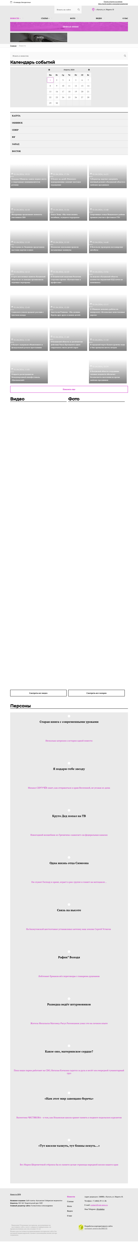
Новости (15, 18)
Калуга (16, 115)
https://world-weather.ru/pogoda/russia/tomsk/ (113, 4)
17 (63, 91)
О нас (125, 18)
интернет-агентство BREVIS (96, 1229)
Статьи (45, 18)
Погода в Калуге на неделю (113, 2)
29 (50, 103)
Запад (15, 144)
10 (63, 85)
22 (50, 97)
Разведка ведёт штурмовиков (69, 1004)
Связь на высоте (69, 910)
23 (57, 97)
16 (57, 91)
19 (76, 91)
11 (69, 85)
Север (15, 129)
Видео (99, 18)
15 (50, 91)
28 (88, 97)
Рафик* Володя (69, 957)
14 (88, 85)
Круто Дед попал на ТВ (69, 816)
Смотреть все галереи (96, 693)
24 (63, 97)
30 (57, 103)
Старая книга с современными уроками (69, 722)
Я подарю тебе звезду (69, 769)
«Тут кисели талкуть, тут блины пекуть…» (69, 1146)
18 (69, 91)
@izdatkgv (100, 1209)
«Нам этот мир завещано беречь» (69, 1098)
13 (82, 85)
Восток (16, 151)
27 (82, 97)
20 (82, 91)
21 (88, 91)
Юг (13, 137)
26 (76, 97)
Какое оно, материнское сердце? (69, 1051)
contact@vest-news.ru (99, 1205)
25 (69, 97)
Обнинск (17, 122)
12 (76, 85)
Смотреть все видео (38, 693)
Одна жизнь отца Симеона (69, 863)
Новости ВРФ (15, 1194)
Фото (72, 18)
